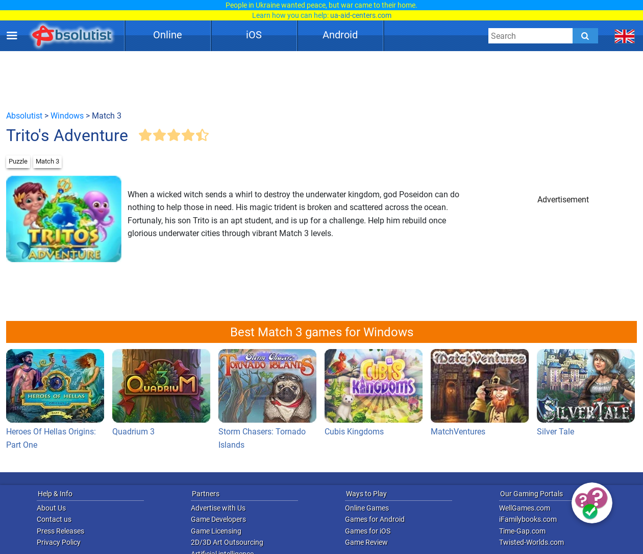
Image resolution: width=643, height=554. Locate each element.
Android (340, 35)
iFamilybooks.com (528, 519)
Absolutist (24, 116)
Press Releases (60, 531)
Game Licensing (216, 531)
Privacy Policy (59, 542)
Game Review (366, 542)
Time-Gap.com (522, 531)
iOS (254, 35)
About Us (51, 508)
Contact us (54, 519)
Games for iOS (367, 531)
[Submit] (585, 35)
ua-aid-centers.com (360, 15)
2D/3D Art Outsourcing (227, 542)
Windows (67, 116)
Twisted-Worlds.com (531, 542)
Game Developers (218, 519)
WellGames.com (524, 508)
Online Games (367, 508)
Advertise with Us (218, 508)
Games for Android (375, 519)
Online (167, 35)
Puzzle (18, 161)
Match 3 (47, 161)
